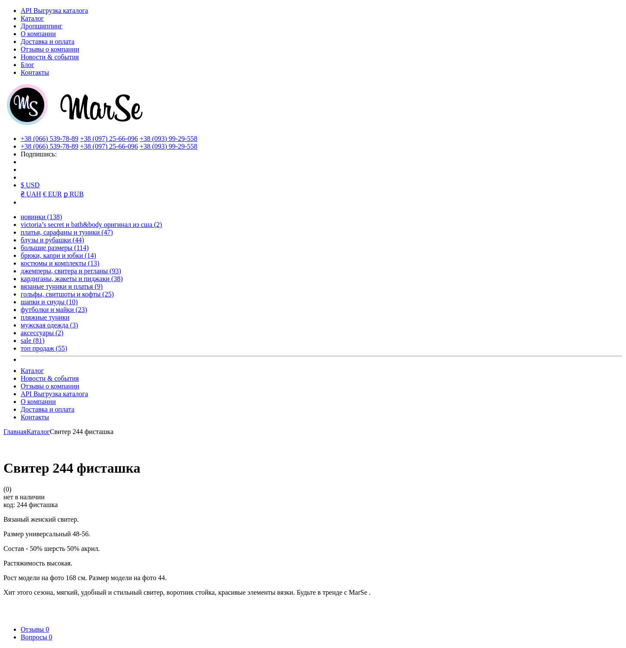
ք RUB (74, 194)
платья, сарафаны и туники (67, 232)
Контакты (35, 72)
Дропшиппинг (41, 26)
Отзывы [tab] (35, 629)
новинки (41, 216)
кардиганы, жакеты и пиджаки (72, 278)
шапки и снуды (49, 302)
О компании (38, 33)
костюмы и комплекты (60, 263)
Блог (27, 64)
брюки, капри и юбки (58, 255)
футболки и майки (54, 309)
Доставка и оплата (47, 41)
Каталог (32, 18)
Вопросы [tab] (36, 637)
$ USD (30, 185)
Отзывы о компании (50, 49)
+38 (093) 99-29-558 (168, 138)
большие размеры (55, 247)
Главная (15, 431)
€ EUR (52, 194)
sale (33, 340)
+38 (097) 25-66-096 (109, 138)
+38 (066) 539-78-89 (49, 138)
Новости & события (50, 57)
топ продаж (44, 348)
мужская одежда (49, 325)
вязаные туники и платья (62, 286)
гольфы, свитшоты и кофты (67, 294)
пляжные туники (45, 317)
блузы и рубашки (52, 240)
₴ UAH (31, 194)
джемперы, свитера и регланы (71, 271)
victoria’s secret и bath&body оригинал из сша (91, 224)
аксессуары (42, 332)
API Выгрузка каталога (54, 10)
